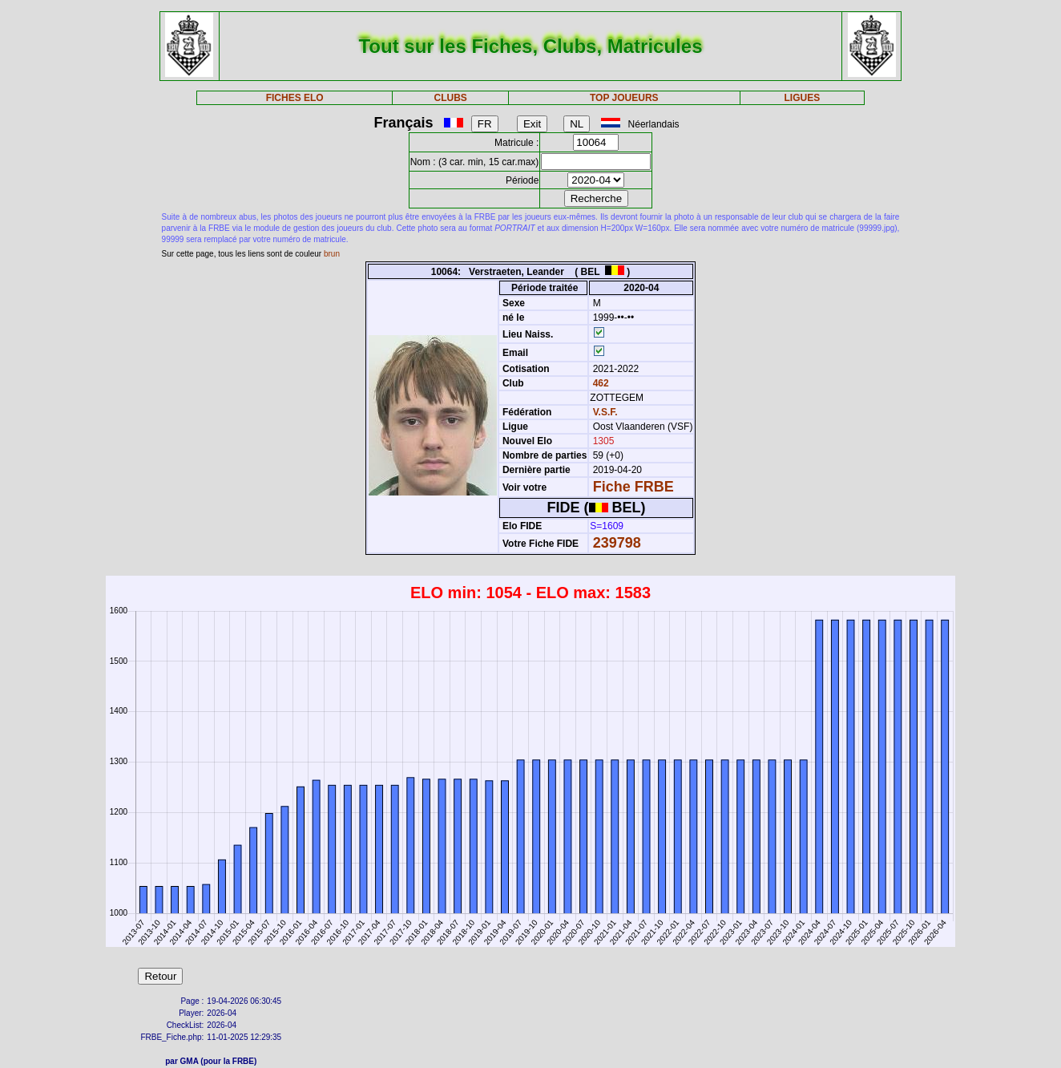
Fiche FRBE (633, 487)
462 (599, 383)
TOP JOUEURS (624, 97)
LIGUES (803, 97)
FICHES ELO (295, 97)
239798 (617, 543)
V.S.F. (605, 412)
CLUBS (450, 97)
